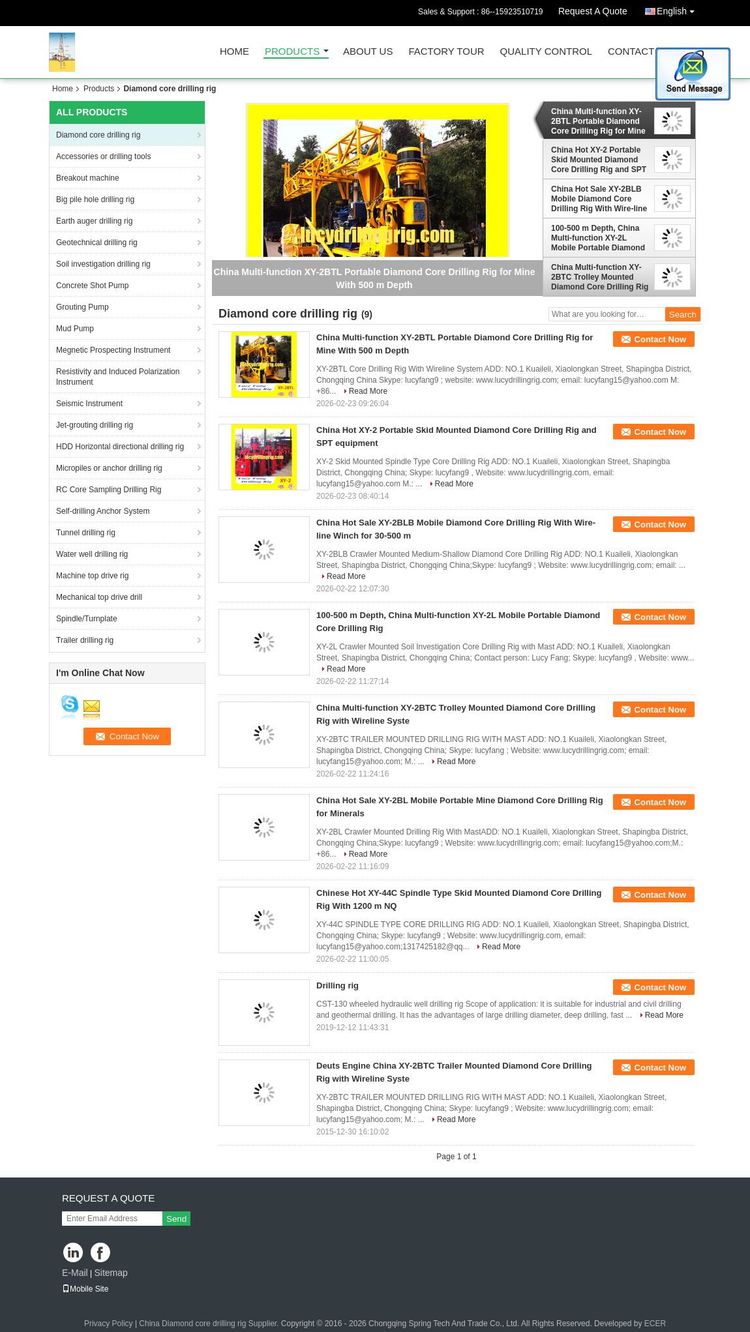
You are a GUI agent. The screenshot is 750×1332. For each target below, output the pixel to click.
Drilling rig (337, 985)
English (679, 8)
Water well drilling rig (92, 554)
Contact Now (660, 339)
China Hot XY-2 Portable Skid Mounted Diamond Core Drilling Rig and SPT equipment (598, 159)
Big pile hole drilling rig (95, 199)
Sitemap (110, 1272)
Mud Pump (75, 328)
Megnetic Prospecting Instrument (113, 350)
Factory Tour (446, 52)
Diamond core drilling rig (98, 135)
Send (176, 1219)
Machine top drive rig (92, 575)
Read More (368, 391)
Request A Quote (592, 11)
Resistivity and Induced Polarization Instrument (117, 377)
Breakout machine (87, 178)
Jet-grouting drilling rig (94, 425)
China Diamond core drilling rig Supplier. (209, 1323)
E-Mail (75, 1272)
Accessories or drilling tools (103, 156)
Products (292, 52)
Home (234, 52)
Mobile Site (85, 1289)
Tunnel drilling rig (85, 532)
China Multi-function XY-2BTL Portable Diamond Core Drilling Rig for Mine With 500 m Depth (598, 121)
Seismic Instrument (89, 403)
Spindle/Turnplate (86, 618)
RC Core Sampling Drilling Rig (108, 489)
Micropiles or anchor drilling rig (109, 468)
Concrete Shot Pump (92, 285)
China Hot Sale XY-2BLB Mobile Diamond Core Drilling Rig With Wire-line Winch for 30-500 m (599, 199)
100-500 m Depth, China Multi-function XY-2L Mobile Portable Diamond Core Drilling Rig (598, 238)
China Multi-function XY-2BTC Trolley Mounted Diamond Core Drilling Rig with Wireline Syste (599, 277)
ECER (655, 1323)
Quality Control (546, 52)
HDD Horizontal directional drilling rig (120, 446)
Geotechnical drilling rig (97, 242)
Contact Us (639, 52)
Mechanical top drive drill (99, 597)
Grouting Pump (82, 307)
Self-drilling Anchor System (102, 511)
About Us (368, 52)
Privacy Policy (108, 1323)
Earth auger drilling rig (94, 221)
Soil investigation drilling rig (103, 264)
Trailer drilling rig (84, 640)
